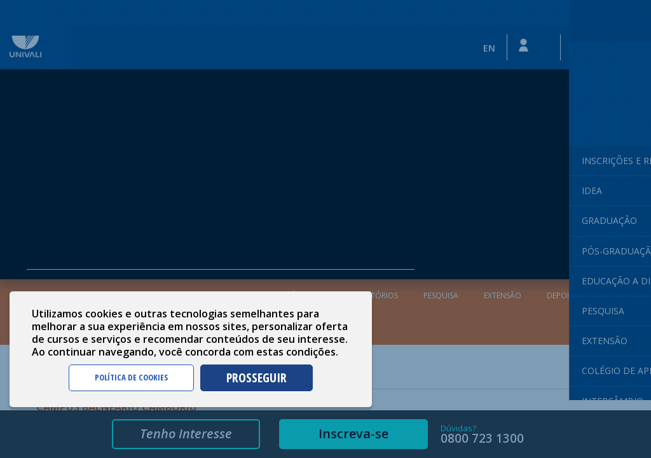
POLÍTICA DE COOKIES (131, 377)
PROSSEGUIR (256, 377)
